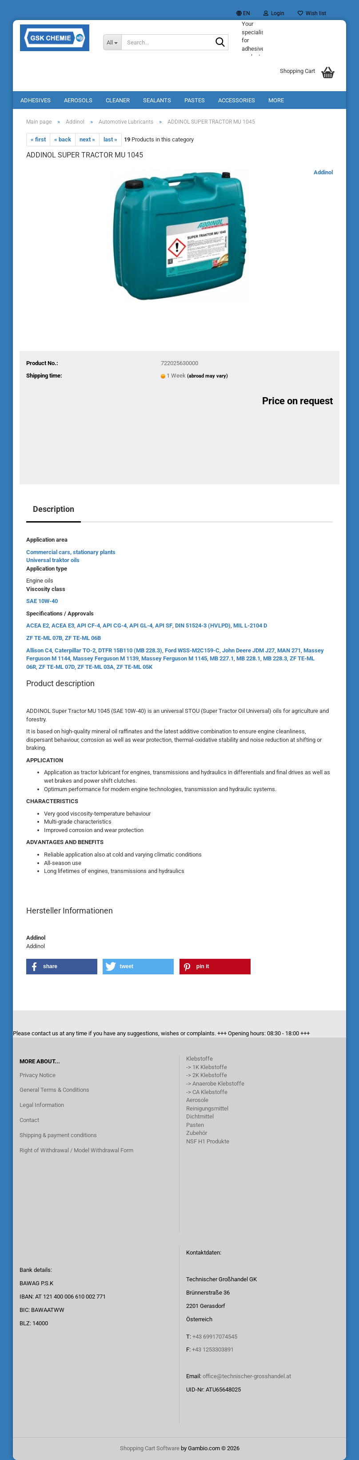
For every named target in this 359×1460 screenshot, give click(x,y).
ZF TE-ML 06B (83, 638)
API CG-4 (115, 625)
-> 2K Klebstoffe (206, 1075)
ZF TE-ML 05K (134, 667)
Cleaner (118, 100)
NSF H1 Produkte (207, 1141)
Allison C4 (39, 650)
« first (38, 139)
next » (87, 139)
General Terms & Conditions (54, 1089)
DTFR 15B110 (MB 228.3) (130, 650)
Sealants (157, 100)
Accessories (236, 100)
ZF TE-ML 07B (44, 638)
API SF (163, 625)
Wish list (312, 13)
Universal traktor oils (53, 560)
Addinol (323, 172)
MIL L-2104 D (250, 625)
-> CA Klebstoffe (206, 1092)
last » (110, 139)
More (276, 100)
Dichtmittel (200, 1116)
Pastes (194, 100)
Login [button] (273, 13)
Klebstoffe (199, 1058)
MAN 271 (289, 650)
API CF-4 (88, 625)
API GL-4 (140, 625)
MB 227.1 (222, 658)
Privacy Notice (38, 1075)
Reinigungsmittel (207, 1108)
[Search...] (112, 42)
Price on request (297, 400)
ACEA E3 (63, 625)
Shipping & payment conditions (58, 1135)
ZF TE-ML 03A (95, 667)
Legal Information (42, 1105)
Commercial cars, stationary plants (71, 552)
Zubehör (196, 1133)
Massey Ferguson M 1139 (106, 658)
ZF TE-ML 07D (57, 667)
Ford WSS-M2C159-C (192, 650)
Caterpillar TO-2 (75, 650)
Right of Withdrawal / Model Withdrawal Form (76, 1150)
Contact (29, 1120)
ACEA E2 (37, 625)
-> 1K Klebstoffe (206, 1067)
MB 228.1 (248, 658)
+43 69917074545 (214, 1336)
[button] (243, 13)
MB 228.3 (275, 658)
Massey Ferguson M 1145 (174, 658)
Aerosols (78, 100)
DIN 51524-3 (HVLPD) (203, 625)
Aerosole (197, 1100)
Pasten (195, 1125)
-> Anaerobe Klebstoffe (215, 1083)
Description (53, 509)
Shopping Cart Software (150, 1448)
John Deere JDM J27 (248, 650)
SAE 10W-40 (42, 601)
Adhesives (35, 100)
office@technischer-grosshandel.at (247, 1376)
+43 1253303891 (213, 1349)
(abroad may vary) (207, 376)
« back (62, 139)
